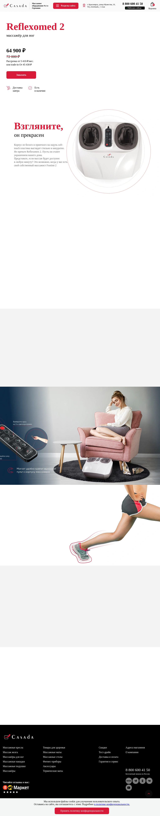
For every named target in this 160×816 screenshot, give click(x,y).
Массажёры (9, 771)
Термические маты (53, 771)
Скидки (103, 747)
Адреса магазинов (135, 747)
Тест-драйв (104, 752)
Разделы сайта (65, 6)
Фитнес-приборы (52, 761)
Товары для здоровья (54, 747)
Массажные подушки (14, 766)
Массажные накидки (14, 761)
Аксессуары (49, 766)
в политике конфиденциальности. (112, 804)
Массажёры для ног (13, 757)
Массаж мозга (10, 752)
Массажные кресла (13, 747)
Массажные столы (52, 757)
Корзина (152, 7)
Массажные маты (52, 752)
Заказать (21, 75)
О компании (132, 752)
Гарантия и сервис (108, 761)
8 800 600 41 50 (138, 770)
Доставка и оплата (108, 757)
